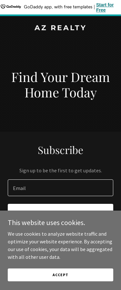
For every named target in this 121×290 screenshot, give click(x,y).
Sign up (60, 213)
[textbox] (60, 187)
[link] (60, 28)
